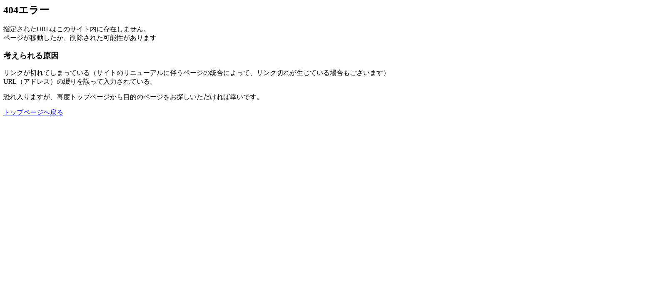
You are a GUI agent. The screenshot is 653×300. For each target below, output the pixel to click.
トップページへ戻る (33, 112)
